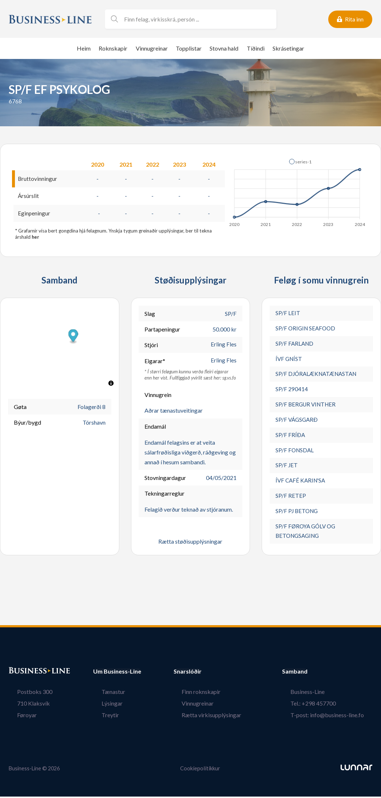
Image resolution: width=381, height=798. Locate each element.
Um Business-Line (117, 673)
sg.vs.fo (229, 378)
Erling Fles (224, 345)
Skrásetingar (288, 48)
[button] (300, 161)
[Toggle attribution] (111, 384)
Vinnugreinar (152, 48)
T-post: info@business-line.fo (335, 716)
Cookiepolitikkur (200, 770)
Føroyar (18, 716)
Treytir (102, 716)
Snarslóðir (204, 673)
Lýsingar (103, 705)
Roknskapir (113, 48)
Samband (311, 673)
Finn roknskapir (209, 693)
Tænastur (105, 693)
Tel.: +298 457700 (321, 705)
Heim (84, 48)
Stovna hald (224, 48)
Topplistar (189, 48)
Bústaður (21, 673)
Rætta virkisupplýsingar (220, 716)
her (36, 238)
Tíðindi (256, 48)
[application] (297, 190)
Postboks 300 (26, 693)
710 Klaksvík (25, 705)
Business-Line (316, 693)
